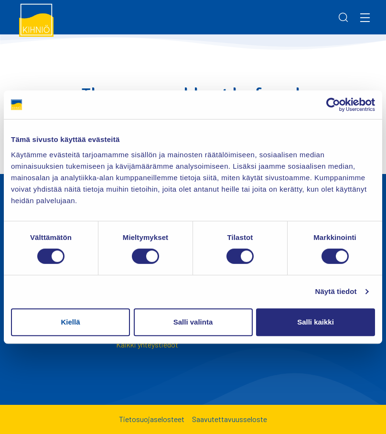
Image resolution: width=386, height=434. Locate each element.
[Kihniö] (36, 19)
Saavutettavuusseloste (229, 418)
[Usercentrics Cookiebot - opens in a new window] (333, 105)
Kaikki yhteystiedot (147, 344)
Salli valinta (193, 322)
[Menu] (365, 17)
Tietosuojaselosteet (151, 418)
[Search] (343, 17)
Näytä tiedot (336, 291)
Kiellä (70, 322)
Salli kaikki (315, 322)
